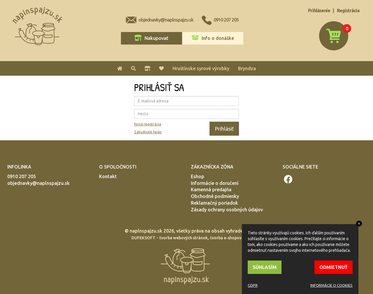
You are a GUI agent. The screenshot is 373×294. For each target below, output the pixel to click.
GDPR (253, 285)
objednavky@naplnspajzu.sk (165, 19)
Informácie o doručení (214, 183)
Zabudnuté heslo (148, 132)
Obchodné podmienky (215, 196)
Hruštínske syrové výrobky (201, 68)
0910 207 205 (226, 19)
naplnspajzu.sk (146, 230)
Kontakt (108, 176)
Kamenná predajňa (211, 189)
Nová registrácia (147, 124)
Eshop (197, 176)
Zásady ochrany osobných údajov (227, 209)
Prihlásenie (319, 10)
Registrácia (348, 10)
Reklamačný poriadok (214, 203)
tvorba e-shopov (226, 237)
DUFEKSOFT (143, 237)
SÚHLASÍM (265, 267)
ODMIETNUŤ (333, 267)
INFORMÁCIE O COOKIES (331, 285)
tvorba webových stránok (183, 237)
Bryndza (247, 68)
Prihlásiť (224, 129)
